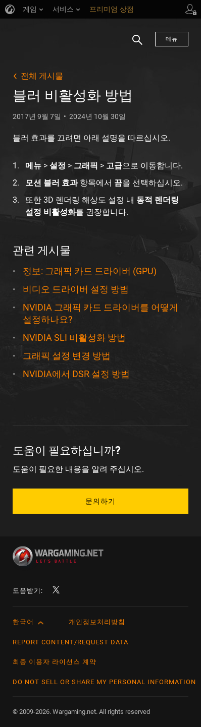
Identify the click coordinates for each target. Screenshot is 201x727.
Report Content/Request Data (70, 642)
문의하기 (100, 501)
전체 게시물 (42, 76)
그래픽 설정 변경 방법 (67, 355)
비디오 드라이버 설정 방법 (76, 289)
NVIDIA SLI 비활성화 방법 (74, 337)
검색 (134, 45)
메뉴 (172, 39)
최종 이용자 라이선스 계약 (54, 661)
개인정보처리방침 (97, 622)
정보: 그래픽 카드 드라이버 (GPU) (90, 271)
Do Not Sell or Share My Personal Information (104, 682)
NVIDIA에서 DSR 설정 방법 (76, 374)
